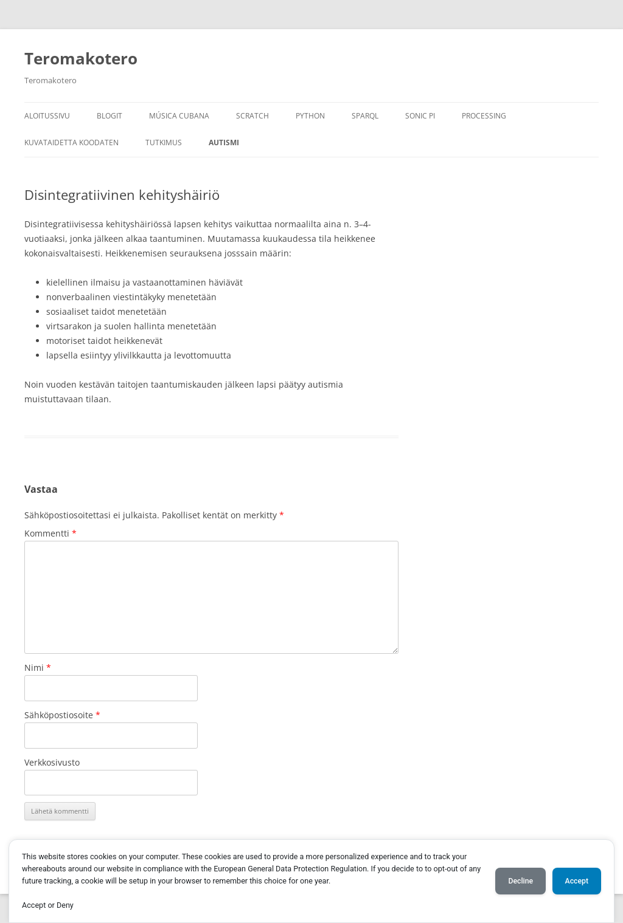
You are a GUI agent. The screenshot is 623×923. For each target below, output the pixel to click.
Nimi (37, 667)
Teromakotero (80, 58)
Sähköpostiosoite (62, 715)
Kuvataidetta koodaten (71, 142)
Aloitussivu (47, 116)
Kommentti (50, 533)
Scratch (252, 116)
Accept (576, 881)
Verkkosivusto (52, 762)
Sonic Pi (420, 116)
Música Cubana (179, 116)
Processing (484, 116)
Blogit (109, 116)
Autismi (224, 142)
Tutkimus (163, 142)
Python (310, 116)
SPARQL (365, 116)
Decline (520, 881)
